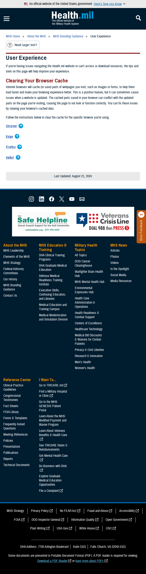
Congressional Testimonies (12, 398)
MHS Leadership (13, 250)
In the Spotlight (119, 269)
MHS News (118, 245)
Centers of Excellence (88, 323)
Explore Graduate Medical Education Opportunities (50, 480)
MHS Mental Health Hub (89, 282)
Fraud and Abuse (97, 511)
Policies (8, 441)
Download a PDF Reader (52, 561)
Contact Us (10, 295)
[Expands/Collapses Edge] (10, 137)
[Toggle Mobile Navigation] (6, 18)
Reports (8, 459)
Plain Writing (38, 528)
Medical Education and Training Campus (53, 307)
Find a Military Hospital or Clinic (53, 393)
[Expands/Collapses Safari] (11, 158)
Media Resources (121, 281)
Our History (10, 279)
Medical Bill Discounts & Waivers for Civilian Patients (88, 339)
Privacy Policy (40, 511)
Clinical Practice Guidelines (13, 387)
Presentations (11, 446)
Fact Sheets (10, 406)
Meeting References (15, 434)
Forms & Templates (15, 418)
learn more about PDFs (89, 561)
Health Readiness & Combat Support (87, 315)
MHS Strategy (12, 263)
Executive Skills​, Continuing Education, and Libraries (52, 294)
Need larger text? (22, 45)
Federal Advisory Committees (13, 271)
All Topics (81, 255)
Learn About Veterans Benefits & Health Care (53, 433)
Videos (114, 263)
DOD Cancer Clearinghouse (83, 263)
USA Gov (62, 528)
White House (87, 528)
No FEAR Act (68, 511)
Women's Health (85, 368)
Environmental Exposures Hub (84, 290)
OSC (109, 528)
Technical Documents (16, 465)
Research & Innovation (89, 356)
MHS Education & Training (53, 247)
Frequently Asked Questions (14, 426)
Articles (115, 250)
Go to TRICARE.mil (51, 385)
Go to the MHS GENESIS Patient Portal (50, 406)
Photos (114, 257)
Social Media (118, 275)
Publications (10, 453)
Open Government (117, 520)
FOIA (17, 520)
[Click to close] (141, 214)
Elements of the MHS (16, 257)
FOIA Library (11, 412)
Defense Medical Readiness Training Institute (50, 280)
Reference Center (17, 380)
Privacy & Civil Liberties (89, 350)
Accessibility (127, 511)
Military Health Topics (86, 247)
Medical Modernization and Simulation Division (53, 317)
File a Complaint (49, 491)
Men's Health (83, 362)
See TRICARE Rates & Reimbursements (53, 447)
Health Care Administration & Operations (85, 302)
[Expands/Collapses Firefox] (12, 147)
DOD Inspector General (46, 520)
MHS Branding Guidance (12, 287)
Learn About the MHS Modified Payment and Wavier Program (52, 420)
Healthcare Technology (89, 329)
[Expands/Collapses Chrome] (12, 126)
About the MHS (15, 245)
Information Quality (82, 520)
